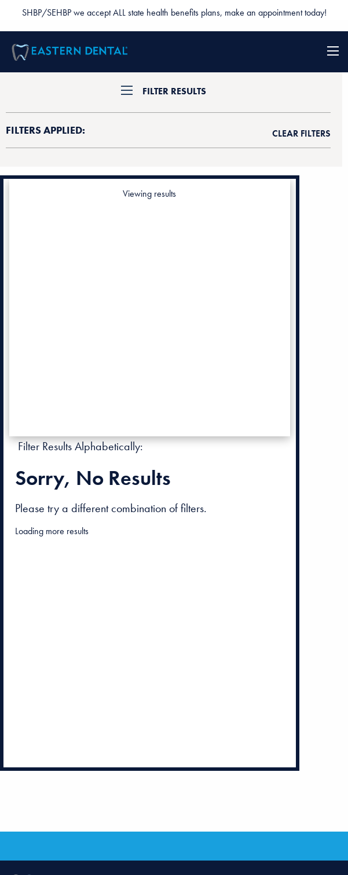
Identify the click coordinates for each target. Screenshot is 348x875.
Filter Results (174, 91)
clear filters (301, 133)
